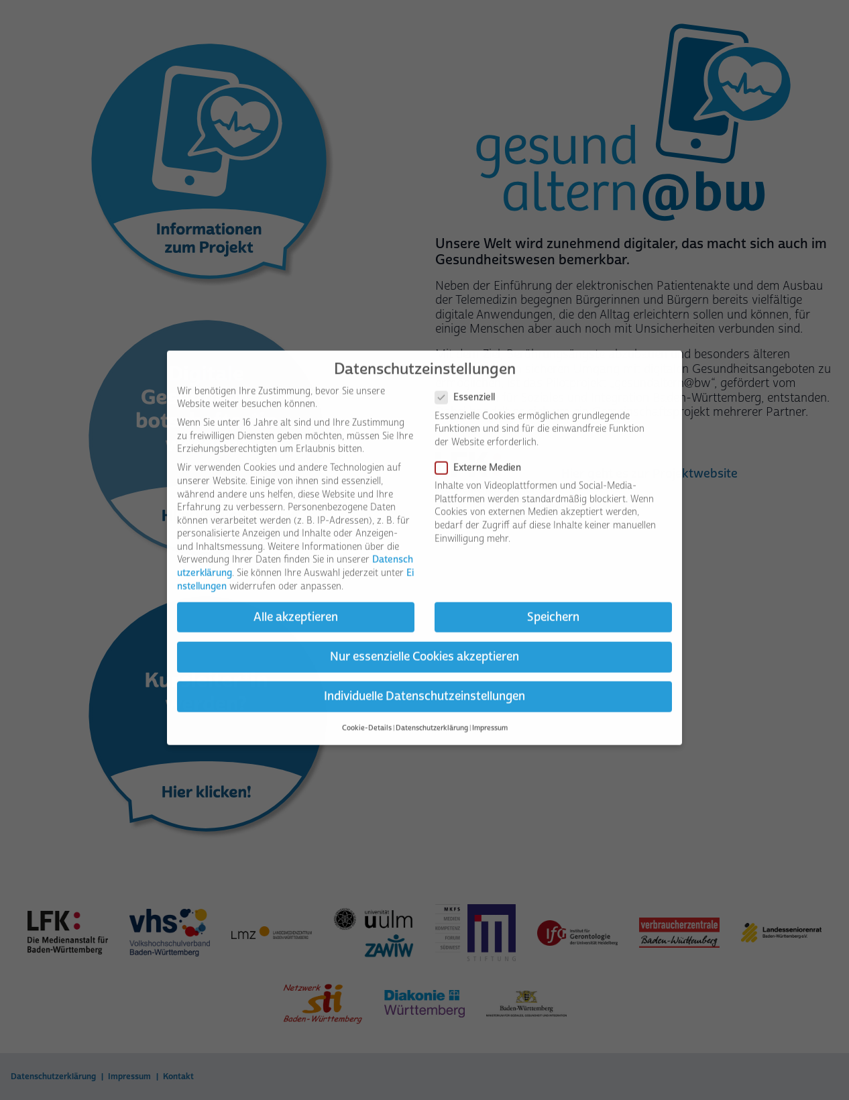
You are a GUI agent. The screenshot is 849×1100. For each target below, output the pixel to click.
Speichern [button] (553, 598)
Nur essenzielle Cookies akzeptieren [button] (424, 637)
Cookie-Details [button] (367, 710)
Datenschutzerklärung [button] (432, 710)
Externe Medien (482, 449)
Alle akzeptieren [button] (295, 598)
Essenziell (469, 379)
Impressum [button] (490, 710)
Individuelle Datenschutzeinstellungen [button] (424, 677)
